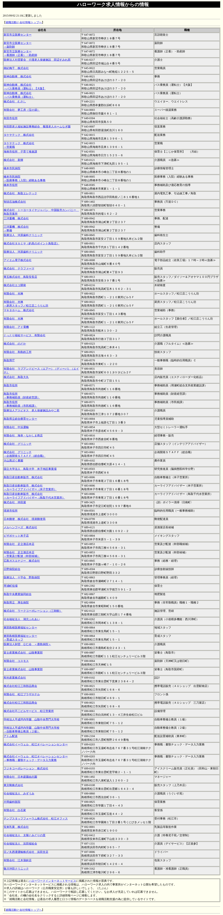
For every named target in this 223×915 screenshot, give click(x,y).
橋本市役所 (11, 185)
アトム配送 (11, 736)
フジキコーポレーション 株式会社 (26, 768)
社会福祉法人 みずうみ (19, 793)
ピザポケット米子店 (16, 535)
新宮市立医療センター (18, 34)
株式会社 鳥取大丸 (16, 377)
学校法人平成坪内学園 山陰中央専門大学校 (31, 719)
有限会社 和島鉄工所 (18, 352)
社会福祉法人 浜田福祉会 (20, 843)
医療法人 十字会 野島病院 (22, 577)
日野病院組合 (12, 569)
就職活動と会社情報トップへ (24, 22)
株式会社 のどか (15, 343)
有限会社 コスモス (16, 660)
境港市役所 (11, 510)
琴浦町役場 (11, 585)
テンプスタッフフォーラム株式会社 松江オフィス (36, 818)
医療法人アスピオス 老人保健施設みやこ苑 (31, 410)
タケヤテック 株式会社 (19, 134)
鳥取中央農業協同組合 (18, 594)
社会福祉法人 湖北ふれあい (22, 619)
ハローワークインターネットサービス (52, 880)
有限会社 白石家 (15, 810)
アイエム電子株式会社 (18, 260)
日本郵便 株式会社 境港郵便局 (24, 519)
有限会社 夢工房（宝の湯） (22, 109)
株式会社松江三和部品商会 (20, 686)
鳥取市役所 (11, 385)
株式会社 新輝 (13, 159)
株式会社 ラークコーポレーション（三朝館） (33, 610)
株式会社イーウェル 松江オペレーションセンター (36, 744)
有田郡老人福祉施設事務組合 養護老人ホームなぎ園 (37, 126)
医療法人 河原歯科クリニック (23, 235)
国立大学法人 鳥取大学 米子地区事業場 (30, 468)
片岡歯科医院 (12, 801)
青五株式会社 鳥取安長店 (20, 276)
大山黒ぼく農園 (13, 460)
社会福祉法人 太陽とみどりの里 (24, 835)
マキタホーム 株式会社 (19, 310)
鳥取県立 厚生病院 (16, 602)
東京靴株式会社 (13, 785)
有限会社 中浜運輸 (16, 427)
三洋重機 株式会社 (16, 218)
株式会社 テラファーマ (19, 268)
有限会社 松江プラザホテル (22, 694)
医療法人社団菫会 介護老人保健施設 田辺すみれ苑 (37, 59)
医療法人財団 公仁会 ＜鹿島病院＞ (27, 644)
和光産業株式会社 (15, 677)
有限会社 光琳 (13, 293)
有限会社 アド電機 (16, 326)
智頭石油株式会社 (15, 201)
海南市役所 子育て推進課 (20, 151)
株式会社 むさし (15, 101)
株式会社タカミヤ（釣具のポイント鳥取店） (31, 243)
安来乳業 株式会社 (16, 826)
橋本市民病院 (12, 168)
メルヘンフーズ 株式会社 (20, 527)
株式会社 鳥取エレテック (20, 193)
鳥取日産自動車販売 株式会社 (23, 477)
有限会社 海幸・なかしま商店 (23, 435)
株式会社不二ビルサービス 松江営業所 (29, 711)
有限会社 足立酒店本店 (19, 544)
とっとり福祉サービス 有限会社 (24, 335)
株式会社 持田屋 (15, 502)
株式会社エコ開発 (15, 285)
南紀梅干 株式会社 (16, 68)
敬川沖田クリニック (16, 868)
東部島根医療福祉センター (20, 627)
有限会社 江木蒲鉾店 (18, 860)
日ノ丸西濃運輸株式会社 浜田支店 (26, 851)
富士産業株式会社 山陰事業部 (23, 652)
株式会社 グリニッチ (18, 443)
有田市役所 (11, 118)
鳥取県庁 (9, 360)
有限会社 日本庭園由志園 (20, 776)
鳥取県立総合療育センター (20, 418)
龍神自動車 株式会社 (18, 76)
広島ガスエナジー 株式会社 (22, 560)
